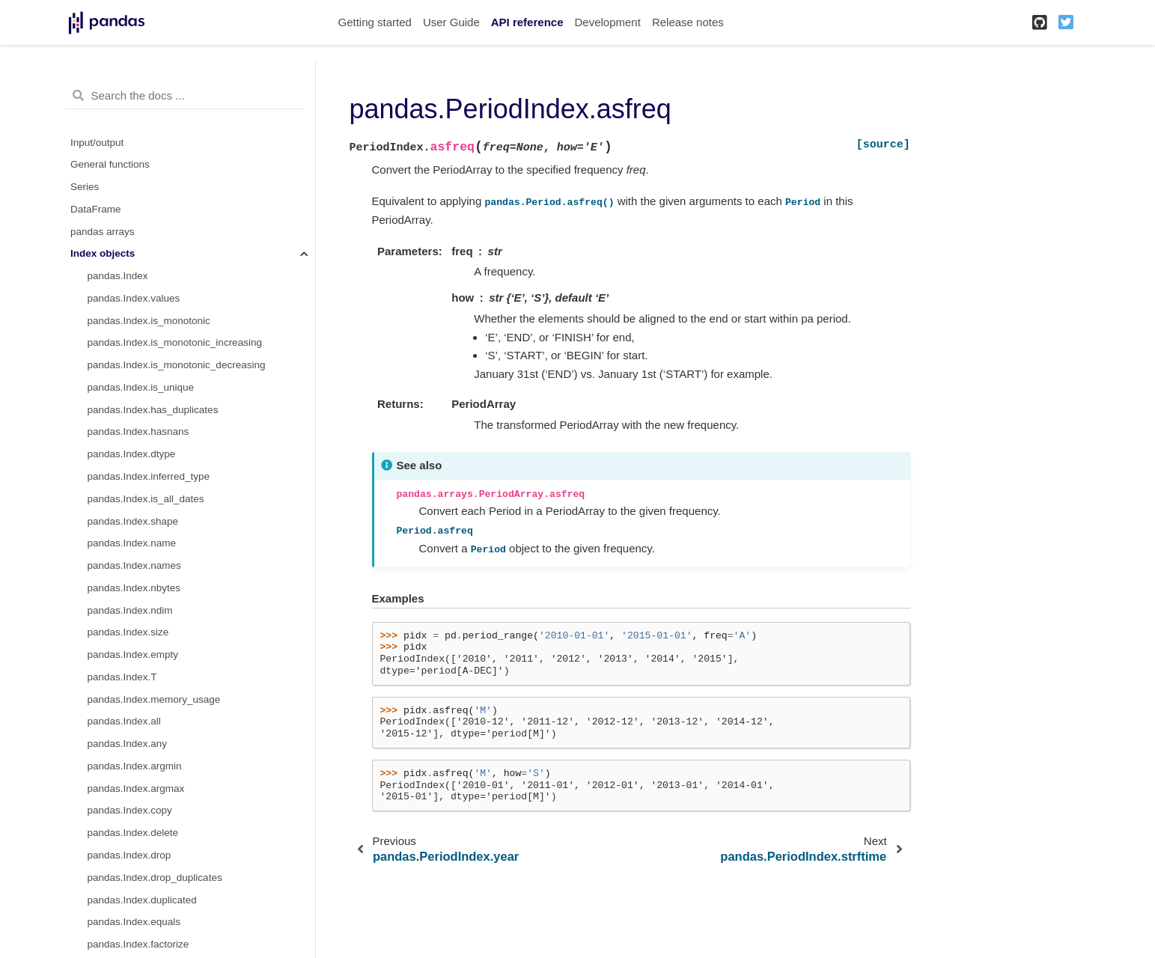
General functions (110, 164)
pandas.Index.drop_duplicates (155, 877)
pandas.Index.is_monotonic (149, 320)
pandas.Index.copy (130, 810)
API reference (527, 22)
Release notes (688, 22)
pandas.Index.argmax (136, 788)
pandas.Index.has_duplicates (153, 409)
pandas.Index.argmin (135, 766)
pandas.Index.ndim (130, 610)
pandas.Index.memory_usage (154, 699)
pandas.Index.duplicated (142, 900)
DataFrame (95, 209)
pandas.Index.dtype (132, 454)
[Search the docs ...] (184, 95)
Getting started (375, 22)
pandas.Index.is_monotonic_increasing (175, 342)
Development (607, 22)
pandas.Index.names (134, 565)
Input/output (97, 142)
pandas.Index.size (128, 632)
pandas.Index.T (122, 677)
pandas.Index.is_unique (141, 387)
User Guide (451, 22)
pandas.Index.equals (134, 921)
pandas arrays (102, 231)
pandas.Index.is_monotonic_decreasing (177, 364)
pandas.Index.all (124, 721)
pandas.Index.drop (129, 855)
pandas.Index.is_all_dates (146, 498)
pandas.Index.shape (133, 521)
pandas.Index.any (128, 743)
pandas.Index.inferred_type (149, 476)
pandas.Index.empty (133, 654)
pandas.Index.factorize (138, 944)
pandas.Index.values (134, 298)
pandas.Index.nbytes (134, 588)
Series (84, 186)
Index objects (102, 253)
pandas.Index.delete (133, 832)
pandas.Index (118, 275)
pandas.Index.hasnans (138, 431)
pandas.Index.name (132, 543)
